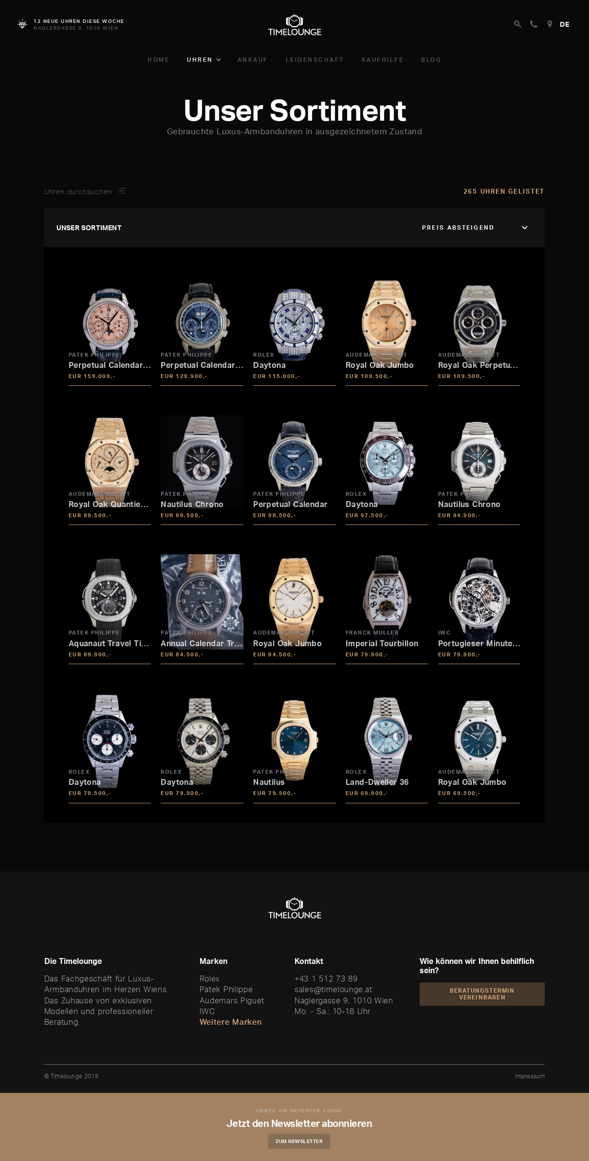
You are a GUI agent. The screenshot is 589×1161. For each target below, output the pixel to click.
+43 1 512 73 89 (326, 978)
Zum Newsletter (302, 1141)
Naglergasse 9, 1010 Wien (343, 1000)
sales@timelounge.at (333, 989)
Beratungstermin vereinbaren (482, 994)
